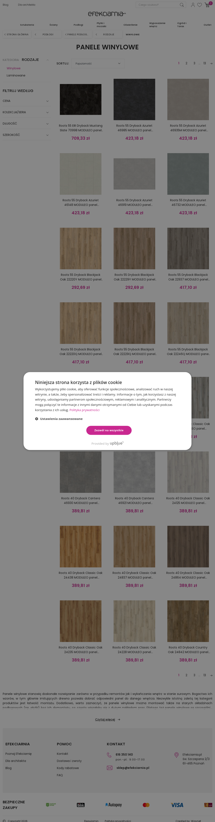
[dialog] (107, 411)
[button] (59, 419)
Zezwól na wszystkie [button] (109, 430)
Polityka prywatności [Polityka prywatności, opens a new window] (84, 410)
